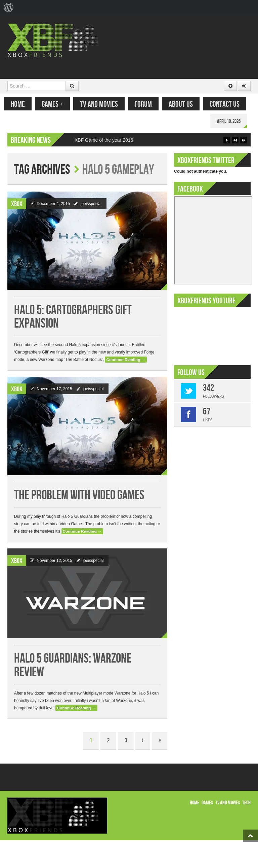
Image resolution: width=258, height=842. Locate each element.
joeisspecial (91, 205)
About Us (184, 104)
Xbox (17, 206)
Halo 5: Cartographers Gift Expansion (73, 318)
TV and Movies (102, 104)
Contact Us (228, 104)
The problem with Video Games (79, 497)
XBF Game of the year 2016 (104, 141)
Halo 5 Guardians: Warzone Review (72, 667)
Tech (246, 804)
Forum (146, 104)
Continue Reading (125, 361)
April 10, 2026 (232, 121)
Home (21, 104)
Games (56, 104)
